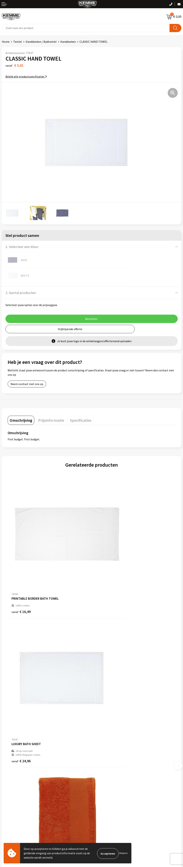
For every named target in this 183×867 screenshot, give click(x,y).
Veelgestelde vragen (106, 724)
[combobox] (86, 28)
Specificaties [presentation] (80, 404)
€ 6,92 (104, 676)
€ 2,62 (20, 676)
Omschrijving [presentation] (21, 404)
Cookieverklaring (104, 775)
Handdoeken (68, 41)
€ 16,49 (21, 561)
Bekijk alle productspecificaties (26, 76)
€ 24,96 (105, 565)
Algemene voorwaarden (108, 769)
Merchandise (101, 741)
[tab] (21, 404)
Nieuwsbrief (100, 718)
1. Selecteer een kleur (21, 246)
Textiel (17, 41)
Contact (7, 769)
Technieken (100, 735)
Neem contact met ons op (27, 368)
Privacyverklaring (104, 781)
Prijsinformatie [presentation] (51, 404)
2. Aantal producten (20, 277)
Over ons (98, 713)
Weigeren (123, 853)
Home (5, 41)
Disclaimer (100, 786)
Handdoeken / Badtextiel (41, 41)
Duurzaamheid (102, 730)
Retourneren (10, 781)
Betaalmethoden (12, 775)
